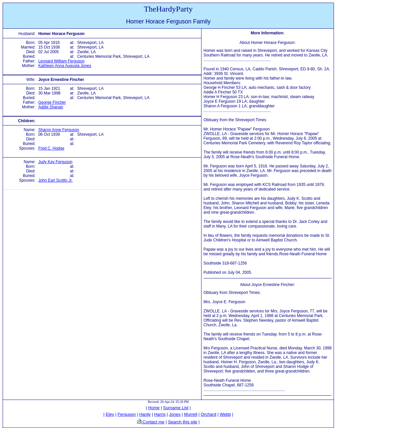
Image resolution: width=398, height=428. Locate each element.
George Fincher (52, 102)
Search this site (182, 421)
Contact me (152, 421)
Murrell (190, 414)
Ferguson (127, 414)
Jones (175, 414)
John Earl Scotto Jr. (55, 180)
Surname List (176, 407)
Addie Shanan (50, 107)
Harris (160, 414)
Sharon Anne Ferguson (58, 129)
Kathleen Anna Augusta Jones (64, 65)
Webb (225, 414)
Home (154, 407)
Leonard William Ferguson (61, 61)
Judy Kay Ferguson (55, 162)
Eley (110, 414)
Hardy (145, 414)
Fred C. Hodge (51, 148)
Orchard (208, 414)
